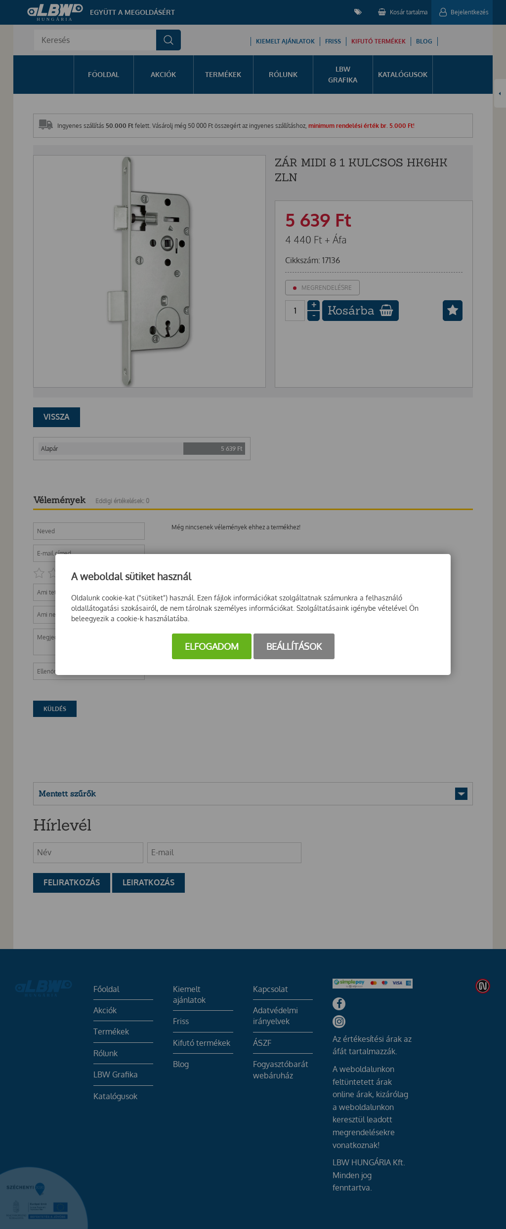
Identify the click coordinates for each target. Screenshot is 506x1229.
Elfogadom (212, 646)
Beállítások (294, 646)
